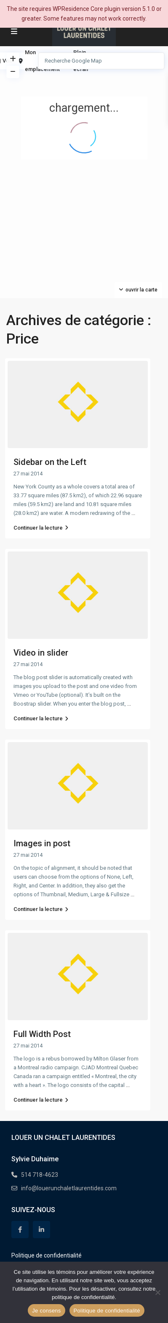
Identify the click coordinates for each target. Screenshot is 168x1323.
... (133, 513)
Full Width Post (42, 1034)
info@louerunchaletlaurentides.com (69, 1188)
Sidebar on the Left (49, 462)
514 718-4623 (39, 1174)
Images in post (41, 843)
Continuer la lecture (40, 528)
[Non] (157, 1292)
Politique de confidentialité (46, 1255)
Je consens (46, 1310)
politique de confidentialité (83, 1297)
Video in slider (40, 653)
